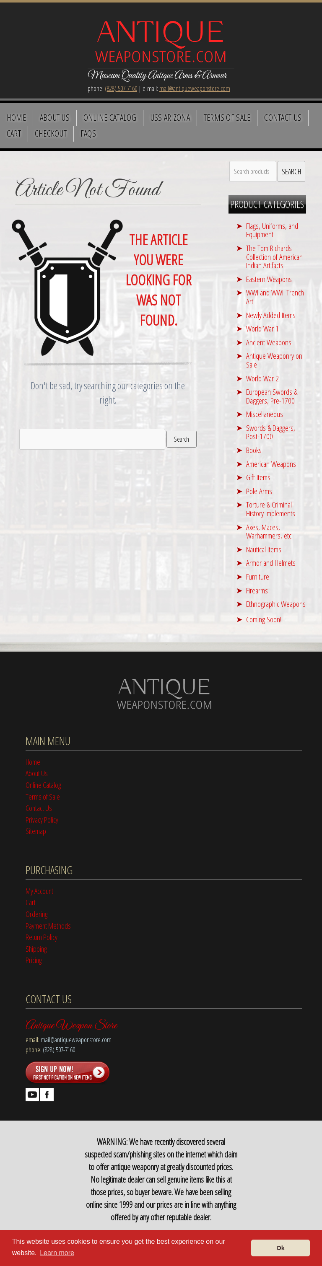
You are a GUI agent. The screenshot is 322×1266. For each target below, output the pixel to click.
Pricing (34, 960)
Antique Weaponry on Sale (274, 360)
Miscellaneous (264, 413)
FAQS (88, 133)
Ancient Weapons (268, 342)
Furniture (257, 576)
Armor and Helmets (271, 562)
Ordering (36, 914)
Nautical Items (263, 549)
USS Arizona (170, 117)
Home (16, 117)
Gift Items (258, 477)
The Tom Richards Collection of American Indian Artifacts (274, 256)
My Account (39, 890)
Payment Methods (48, 925)
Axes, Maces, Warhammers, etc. (269, 531)
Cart (14, 133)
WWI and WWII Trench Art (275, 297)
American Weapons (271, 463)
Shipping (36, 948)
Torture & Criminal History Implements (270, 509)
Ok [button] (281, 1248)
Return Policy (41, 937)
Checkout (51, 133)
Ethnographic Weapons (276, 603)
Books (254, 450)
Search (181, 439)
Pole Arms (259, 491)
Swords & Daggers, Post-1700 (270, 432)
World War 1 (262, 328)
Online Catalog (109, 117)
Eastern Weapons (269, 279)
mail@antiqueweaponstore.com (194, 88)
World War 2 (262, 378)
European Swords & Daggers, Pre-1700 (271, 396)
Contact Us (282, 117)
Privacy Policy (42, 819)
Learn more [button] (57, 1252)
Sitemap (36, 831)
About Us (55, 117)
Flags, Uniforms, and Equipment (272, 230)
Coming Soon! (263, 619)
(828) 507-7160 (121, 88)
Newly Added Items (271, 315)
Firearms (257, 590)
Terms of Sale (227, 117)
